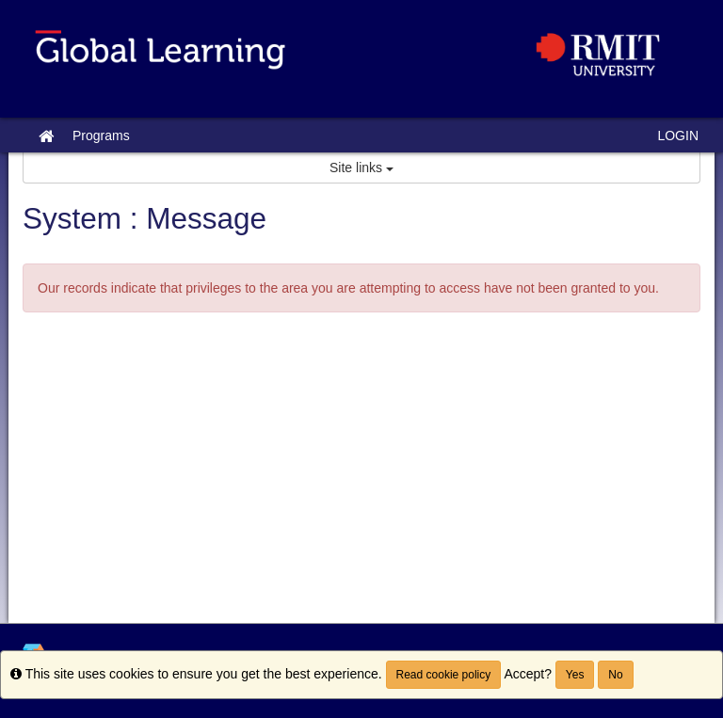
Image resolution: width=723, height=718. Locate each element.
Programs (101, 135)
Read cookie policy (443, 674)
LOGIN (678, 135)
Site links (361, 167)
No (615, 674)
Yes (575, 674)
